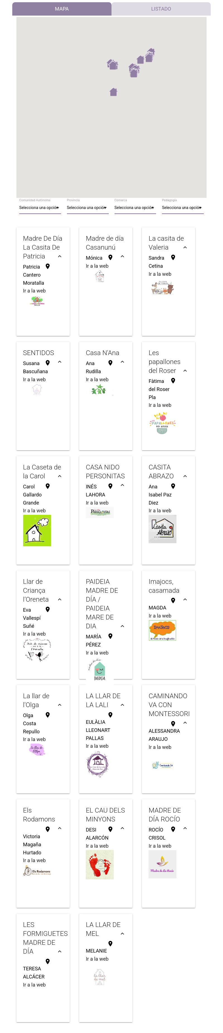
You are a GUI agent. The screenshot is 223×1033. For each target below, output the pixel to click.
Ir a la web (34, 291)
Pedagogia (169, 200)
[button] (113, 91)
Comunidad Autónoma (34, 200)
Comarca (121, 200)
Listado (161, 9)
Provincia (73, 200)
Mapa (62, 9)
